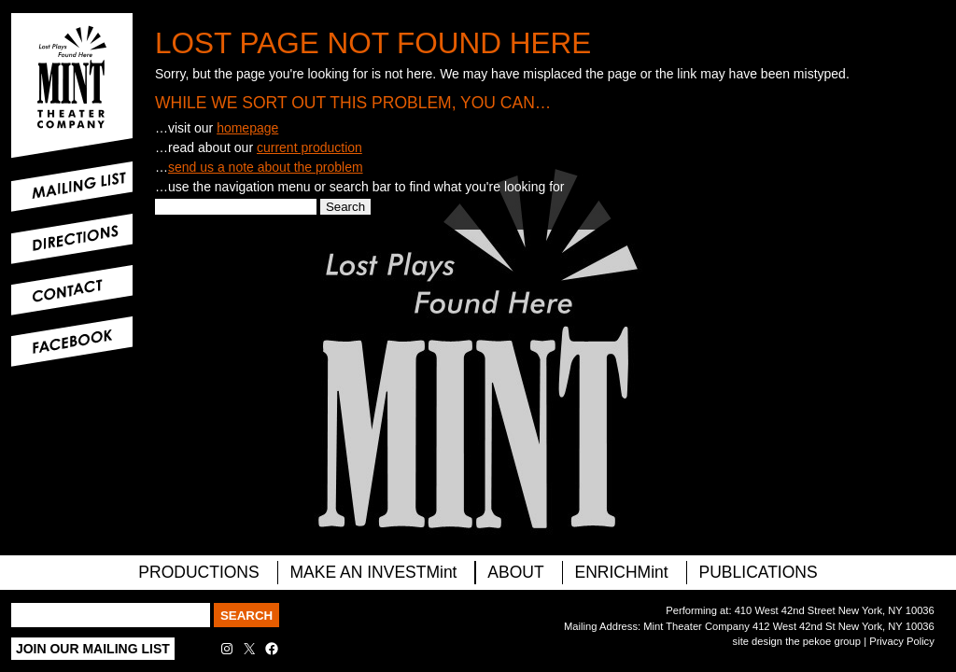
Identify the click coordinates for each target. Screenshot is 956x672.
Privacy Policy (902, 641)
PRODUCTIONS (198, 572)
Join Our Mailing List (93, 648)
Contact (72, 290)
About (515, 572)
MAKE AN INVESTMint (373, 572)
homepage (247, 127)
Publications (758, 572)
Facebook (72, 341)
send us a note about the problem (265, 167)
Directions (72, 239)
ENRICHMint (621, 572)
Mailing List (72, 186)
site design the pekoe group (797, 641)
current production (309, 147)
